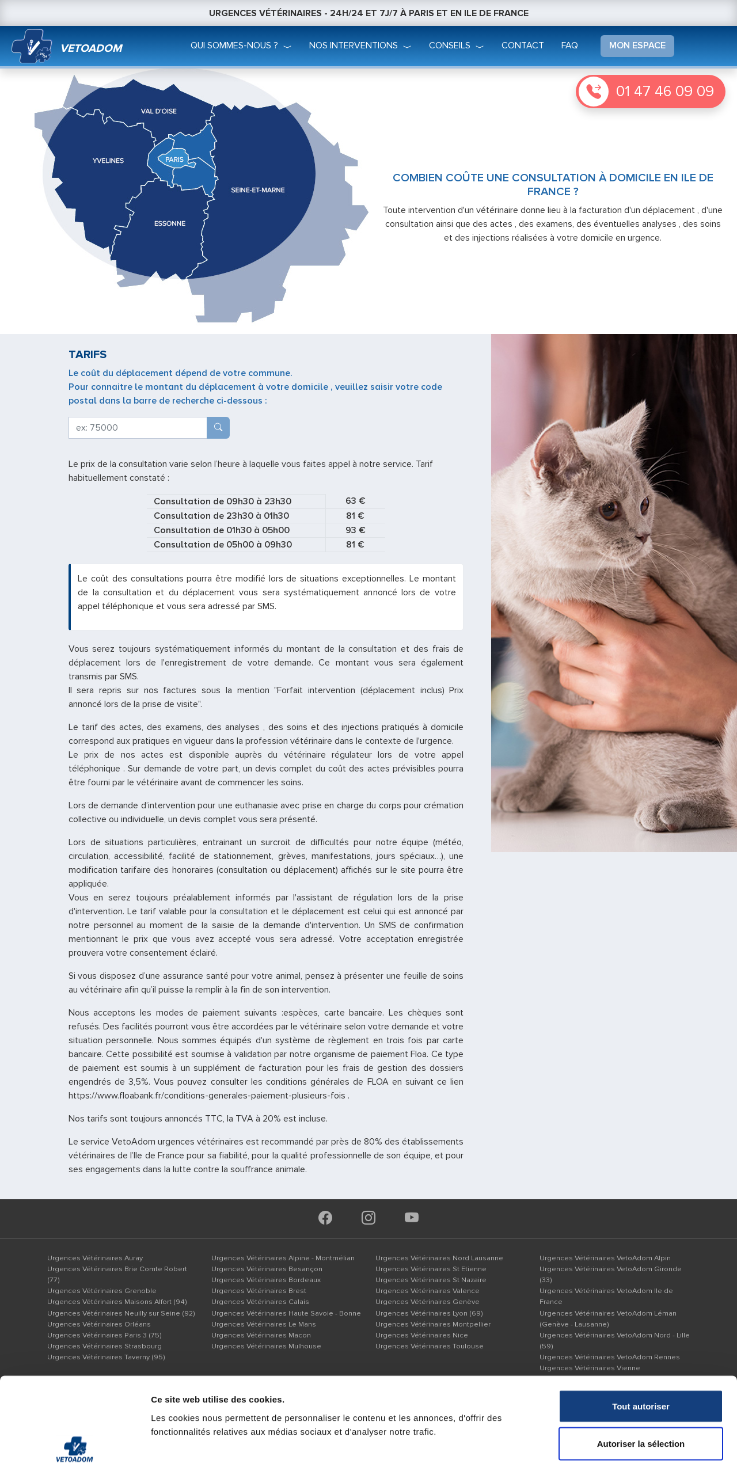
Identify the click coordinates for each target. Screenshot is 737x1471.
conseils (449, 45)
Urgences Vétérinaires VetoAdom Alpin (605, 1258)
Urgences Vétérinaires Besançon (266, 1269)
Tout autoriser (641, 1320)
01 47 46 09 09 (665, 91)
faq (569, 45)
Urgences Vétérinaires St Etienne (431, 1269)
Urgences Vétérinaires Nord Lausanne (439, 1258)
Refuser (641, 1395)
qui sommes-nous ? (234, 45)
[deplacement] (138, 428)
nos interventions (353, 45)
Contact (523, 45)
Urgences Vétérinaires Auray (95, 1258)
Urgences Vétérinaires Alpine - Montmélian (283, 1258)
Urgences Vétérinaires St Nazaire (431, 1279)
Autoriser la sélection (641, 1358)
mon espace (637, 45)
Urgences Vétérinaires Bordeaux (266, 1279)
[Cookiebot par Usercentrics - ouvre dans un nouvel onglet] (74, 1448)
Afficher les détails (634, 1448)
